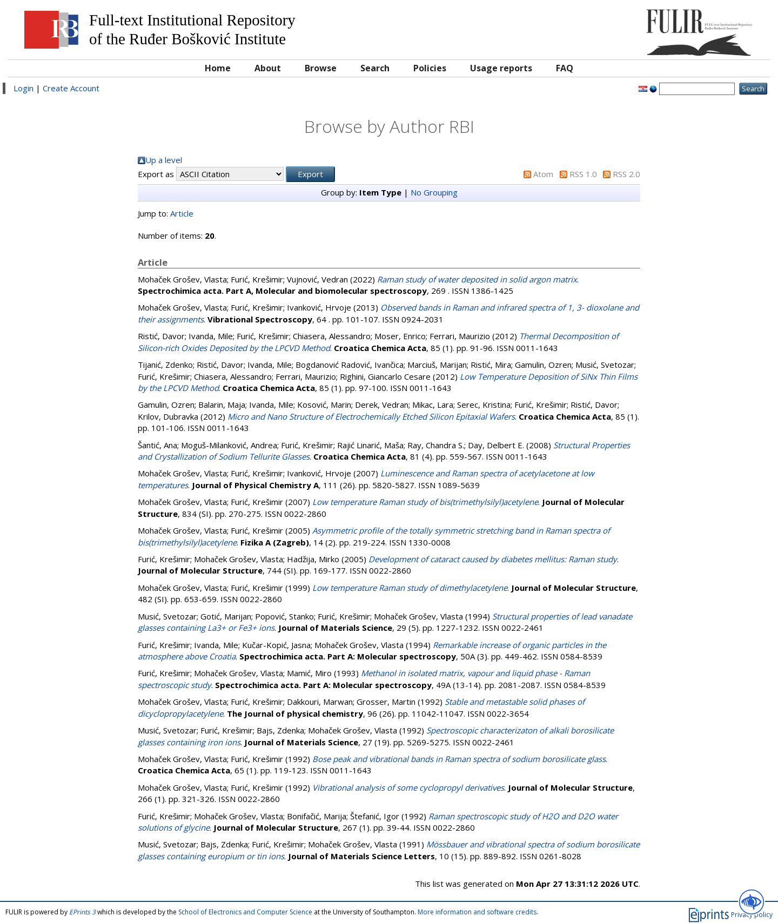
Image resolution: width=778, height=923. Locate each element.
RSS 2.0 (626, 174)
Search (375, 68)
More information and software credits (477, 912)
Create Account (71, 88)
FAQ (564, 68)
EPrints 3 (82, 912)
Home (218, 68)
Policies (429, 68)
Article (181, 213)
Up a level (163, 159)
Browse (321, 68)
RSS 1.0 (583, 174)
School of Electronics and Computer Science (245, 912)
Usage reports (501, 68)
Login (23, 88)
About (267, 68)
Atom (543, 174)
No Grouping (434, 192)
